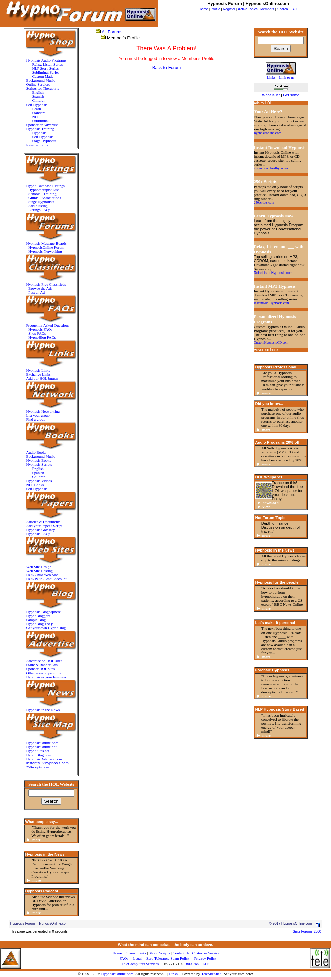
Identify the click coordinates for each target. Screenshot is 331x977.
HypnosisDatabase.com (44, 759)
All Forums (112, 31)
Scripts (164, 953)
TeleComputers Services (140, 964)
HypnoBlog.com (38, 755)
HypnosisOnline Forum (46, 247)
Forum (129, 953)
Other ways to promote (43, 673)
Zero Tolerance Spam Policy (168, 958)
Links (173, 974)
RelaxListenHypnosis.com (273, 273)
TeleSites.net (211, 974)
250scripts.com (37, 767)
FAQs (124, 958)
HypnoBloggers (38, 616)
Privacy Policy (205, 958)
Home (117, 953)
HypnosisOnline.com (117, 974)
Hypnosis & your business (46, 677)
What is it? (271, 95)
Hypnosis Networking (45, 251)
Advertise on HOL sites (44, 661)
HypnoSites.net (37, 751)
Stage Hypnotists (41, 202)
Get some (291, 95)
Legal (137, 958)
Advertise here (266, 350)
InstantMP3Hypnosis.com (271, 303)
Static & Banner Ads (41, 665)
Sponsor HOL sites (40, 669)
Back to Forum (166, 67)
